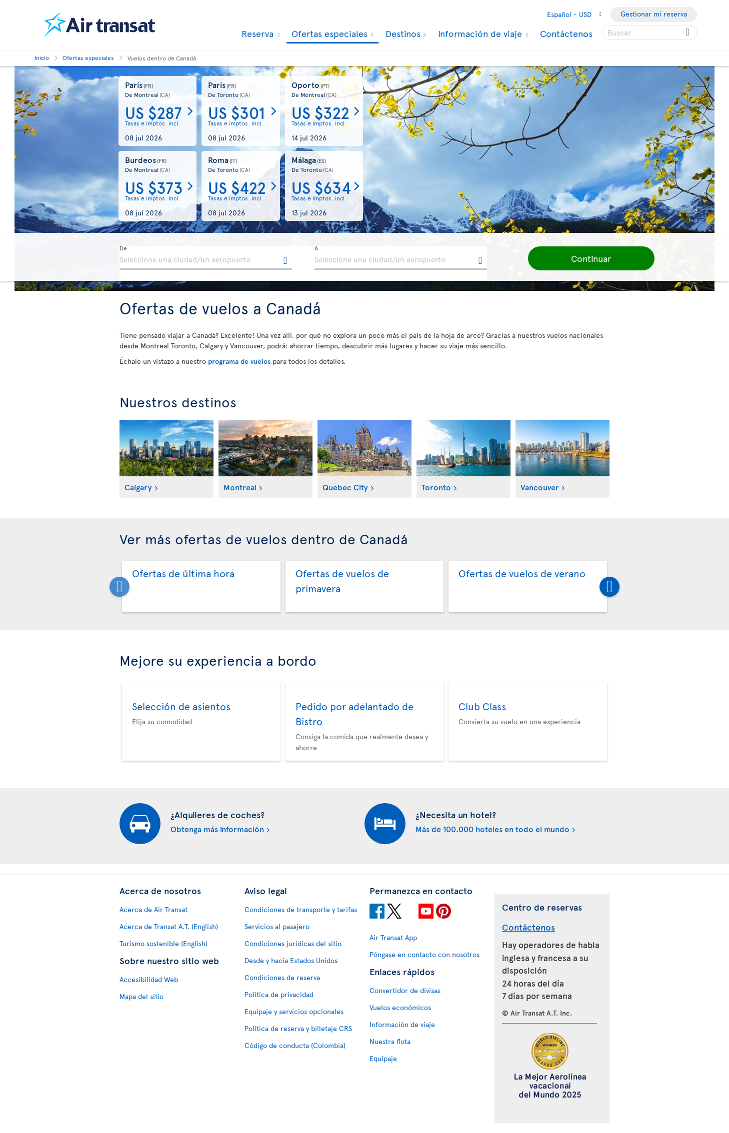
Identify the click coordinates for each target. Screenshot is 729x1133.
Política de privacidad (279, 994)
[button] (579, 258)
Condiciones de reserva (282, 977)
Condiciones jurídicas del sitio (293, 943)
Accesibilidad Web (149, 979)
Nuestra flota (390, 1041)
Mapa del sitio (142, 996)
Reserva (256, 33)
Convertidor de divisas (405, 990)
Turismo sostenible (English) (164, 943)
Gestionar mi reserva (653, 13)
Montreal (240, 486)
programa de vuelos (239, 361)
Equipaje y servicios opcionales (294, 1011)
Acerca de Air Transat (154, 909)
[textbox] (206, 258)
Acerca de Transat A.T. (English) (169, 926)
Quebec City (345, 486)
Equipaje (383, 1058)
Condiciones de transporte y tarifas (300, 909)
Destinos (401, 33)
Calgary (138, 486)
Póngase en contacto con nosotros (425, 954)
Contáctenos (566, 33)
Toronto (436, 486)
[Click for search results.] (688, 32)
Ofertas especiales (328, 34)
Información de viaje (478, 33)
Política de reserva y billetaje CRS (298, 1028)
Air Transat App (393, 937)
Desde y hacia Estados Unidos (291, 960)
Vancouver (539, 486)
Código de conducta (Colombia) (295, 1045)
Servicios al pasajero (277, 926)
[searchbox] (649, 32)
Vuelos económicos (400, 1007)
